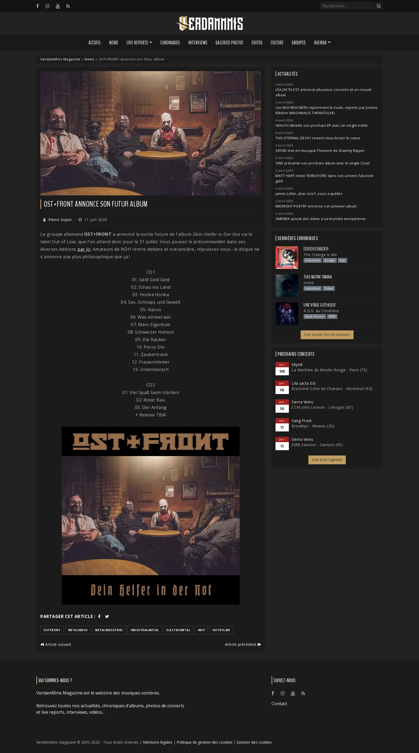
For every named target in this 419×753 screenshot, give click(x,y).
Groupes (299, 42)
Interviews (197, 42)
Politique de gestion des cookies (204, 742)
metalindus (78, 630)
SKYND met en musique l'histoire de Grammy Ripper (320, 150)
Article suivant (55, 644)
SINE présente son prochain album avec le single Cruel (323, 163)
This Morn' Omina (318, 277)
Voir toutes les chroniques (327, 334)
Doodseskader (316, 249)
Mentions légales (157, 742)
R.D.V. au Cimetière (321, 310)
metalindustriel (109, 630)
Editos (256, 42)
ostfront (52, 630)
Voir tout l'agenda (327, 459)
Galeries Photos (229, 42)
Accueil (94, 42)
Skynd (297, 364)
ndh (201, 630)
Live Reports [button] (137, 42)
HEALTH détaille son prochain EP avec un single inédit (322, 125)
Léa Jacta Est (304, 383)
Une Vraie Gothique (320, 305)
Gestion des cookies (254, 742)
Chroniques (170, 42)
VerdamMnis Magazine (60, 59)
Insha (309, 282)
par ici (84, 249)
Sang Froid (301, 420)
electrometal (178, 630)
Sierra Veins (302, 401)
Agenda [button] (320, 42)
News (113, 42)
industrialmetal (145, 630)
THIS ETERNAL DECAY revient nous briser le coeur (318, 138)
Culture (277, 42)
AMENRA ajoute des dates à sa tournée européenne (321, 219)
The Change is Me (320, 254)
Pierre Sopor (60, 219)
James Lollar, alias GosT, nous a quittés (309, 193)
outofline (221, 630)
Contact (279, 703)
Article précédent (243, 644)
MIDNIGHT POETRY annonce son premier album (316, 206)
